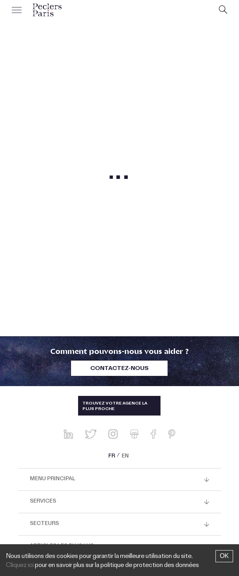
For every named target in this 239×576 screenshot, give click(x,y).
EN (125, 456)
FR (111, 456)
